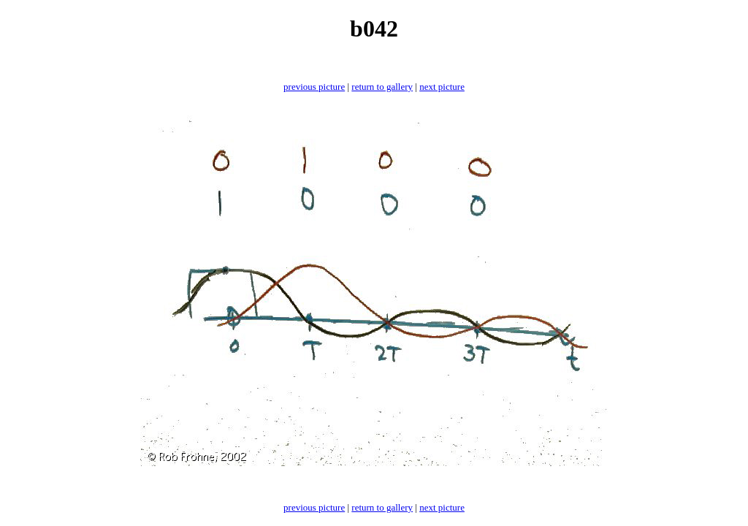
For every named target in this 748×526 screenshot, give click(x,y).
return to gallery (382, 86)
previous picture (314, 86)
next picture (442, 86)
